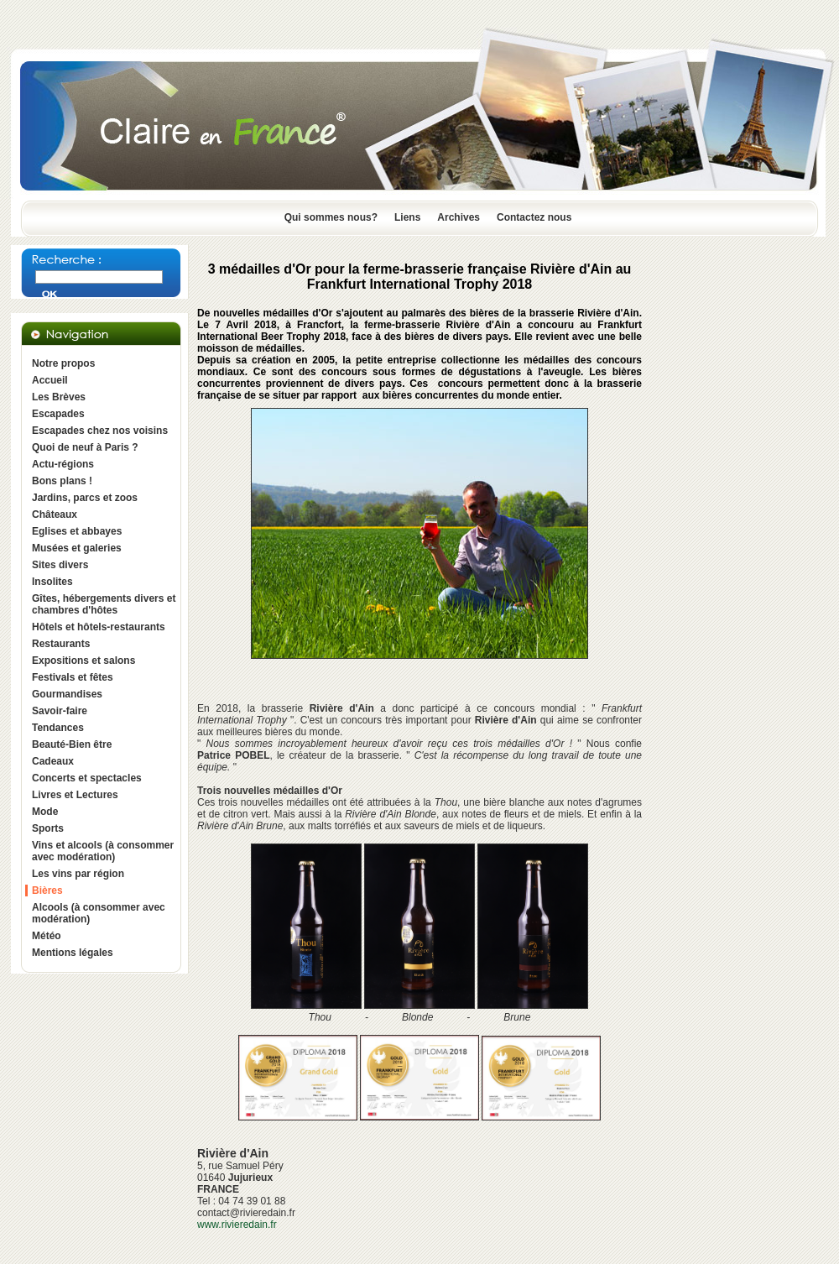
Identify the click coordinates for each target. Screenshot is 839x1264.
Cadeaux (53, 761)
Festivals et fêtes (72, 677)
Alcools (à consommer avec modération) (98, 913)
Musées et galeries (77, 548)
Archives (458, 217)
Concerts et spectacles (87, 778)
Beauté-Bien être (72, 744)
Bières (47, 890)
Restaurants (61, 644)
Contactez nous (534, 217)
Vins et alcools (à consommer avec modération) (103, 851)
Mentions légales (72, 952)
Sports (48, 828)
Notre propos (63, 363)
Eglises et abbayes (77, 531)
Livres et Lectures (75, 795)
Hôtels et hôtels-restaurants (98, 627)
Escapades (58, 414)
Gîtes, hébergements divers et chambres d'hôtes (103, 604)
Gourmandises (67, 694)
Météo (46, 936)
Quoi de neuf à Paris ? (85, 447)
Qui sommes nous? (331, 217)
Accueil (50, 380)
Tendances (58, 728)
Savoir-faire (59, 711)
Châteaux (54, 514)
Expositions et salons (83, 660)
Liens (407, 217)
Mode (45, 811)
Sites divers (60, 565)
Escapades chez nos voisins (100, 430)
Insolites (52, 582)
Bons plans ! (62, 481)
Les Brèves (59, 397)
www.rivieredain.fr (237, 1224)
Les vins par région (78, 874)
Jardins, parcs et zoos (85, 498)
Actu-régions (63, 464)
